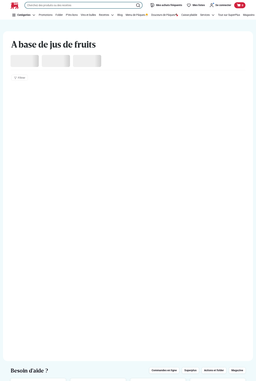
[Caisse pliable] (189, 15)
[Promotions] (45, 15)
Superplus (190, 370)
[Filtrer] (19, 78)
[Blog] (120, 15)
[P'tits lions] (71, 15)
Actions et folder (214, 370)
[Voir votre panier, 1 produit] (239, 5)
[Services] (207, 15)
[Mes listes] (195, 5)
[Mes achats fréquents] (166, 5)
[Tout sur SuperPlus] (229, 15)
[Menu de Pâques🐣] (137, 15)
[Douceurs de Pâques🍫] (165, 15)
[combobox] (83, 5)
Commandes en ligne (164, 370)
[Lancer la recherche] (138, 5)
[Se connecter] (220, 5)
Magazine (237, 370)
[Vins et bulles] (88, 15)
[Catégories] (24, 15)
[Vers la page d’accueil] (14, 5)
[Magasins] (249, 15)
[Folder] (59, 15)
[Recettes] (106, 15)
